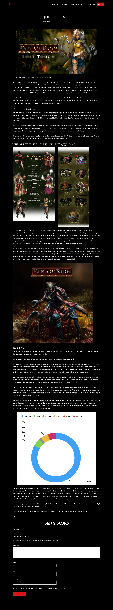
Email (15, 571)
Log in (69, 607)
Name (15, 562)
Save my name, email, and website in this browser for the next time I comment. (41, 588)
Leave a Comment (65, 21)
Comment (16, 545)
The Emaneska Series (20, 354)
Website (15, 579)
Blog (21, 529)
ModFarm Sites (63, 607)
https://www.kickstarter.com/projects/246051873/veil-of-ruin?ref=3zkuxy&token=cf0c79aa (52, 243)
